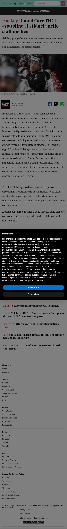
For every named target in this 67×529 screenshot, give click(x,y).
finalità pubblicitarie (41, 261)
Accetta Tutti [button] (33, 287)
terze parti (45, 250)
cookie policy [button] (42, 247)
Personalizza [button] (33, 294)
